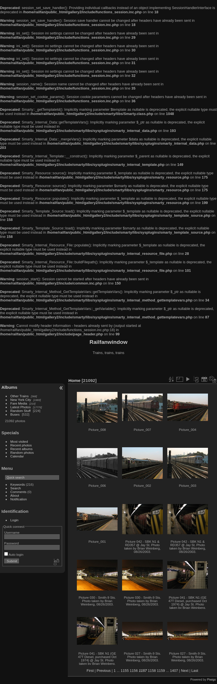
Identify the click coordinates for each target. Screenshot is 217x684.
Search (15, 488)
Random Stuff (20, 410)
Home (74, 380)
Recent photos (21, 445)
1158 (152, 670)
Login (14, 520)
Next (184, 670)
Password (11, 543)
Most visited (19, 441)
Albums (9, 387)
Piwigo (211, 679)
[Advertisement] (108, 367)
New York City (20, 399)
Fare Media (18, 403)
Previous (104, 670)
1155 (125, 670)
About (14, 495)
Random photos (22, 452)
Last (194, 670)
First (90, 670)
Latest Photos (20, 407)
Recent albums (21, 449)
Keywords (17, 484)
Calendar (17, 456)
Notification (18, 499)
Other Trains (19, 396)
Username (11, 532)
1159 (161, 670)
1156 (134, 670)
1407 (174, 670)
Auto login (13, 554)
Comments (18, 492)
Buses (15, 414)
